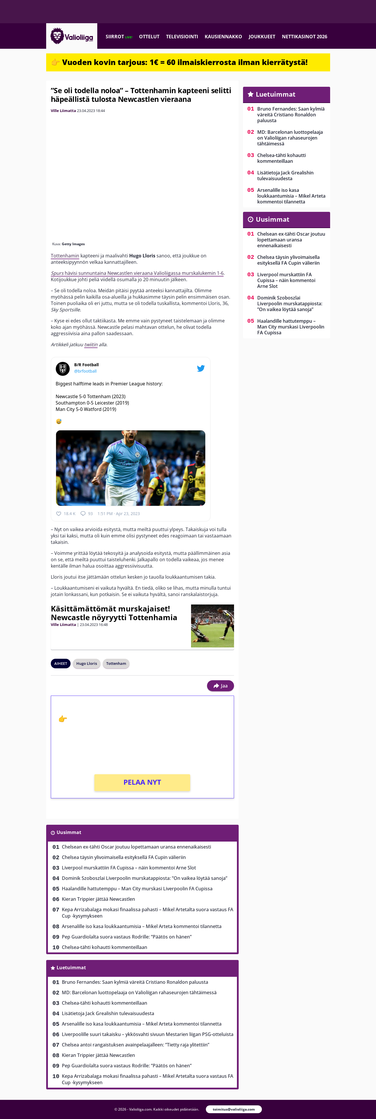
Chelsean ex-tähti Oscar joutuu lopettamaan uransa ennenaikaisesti (136, 847)
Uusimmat (69, 832)
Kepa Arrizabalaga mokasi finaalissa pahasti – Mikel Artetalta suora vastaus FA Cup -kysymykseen (147, 912)
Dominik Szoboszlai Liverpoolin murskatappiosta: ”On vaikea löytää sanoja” (144, 878)
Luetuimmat (71, 967)
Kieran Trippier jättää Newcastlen (98, 899)
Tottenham (116, 663)
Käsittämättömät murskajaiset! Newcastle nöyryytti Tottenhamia (114, 612)
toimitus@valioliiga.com (234, 1109)
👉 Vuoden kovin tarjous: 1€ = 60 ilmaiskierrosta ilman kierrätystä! (179, 62)
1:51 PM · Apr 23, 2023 (119, 513)
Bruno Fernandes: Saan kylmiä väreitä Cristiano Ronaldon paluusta (135, 982)
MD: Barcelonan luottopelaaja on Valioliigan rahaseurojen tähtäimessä (139, 992)
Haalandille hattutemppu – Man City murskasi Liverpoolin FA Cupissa (137, 888)
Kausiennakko (223, 36)
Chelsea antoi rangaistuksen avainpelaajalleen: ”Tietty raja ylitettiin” (135, 1045)
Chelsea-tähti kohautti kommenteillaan (104, 947)
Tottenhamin (65, 255)
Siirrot (119, 36)
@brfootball (85, 371)
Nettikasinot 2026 (304, 36)
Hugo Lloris (86, 663)
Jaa (220, 686)
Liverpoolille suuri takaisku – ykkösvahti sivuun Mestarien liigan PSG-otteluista (147, 1034)
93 (86, 514)
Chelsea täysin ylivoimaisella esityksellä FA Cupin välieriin (124, 857)
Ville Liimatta (63, 110)
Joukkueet (262, 36)
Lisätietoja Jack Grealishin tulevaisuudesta (108, 1013)
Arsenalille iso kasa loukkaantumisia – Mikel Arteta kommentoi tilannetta (142, 926)
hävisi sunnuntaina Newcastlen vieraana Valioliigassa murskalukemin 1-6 (137, 273)
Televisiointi (182, 36)
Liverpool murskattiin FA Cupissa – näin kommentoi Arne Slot (129, 867)
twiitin (91, 344)
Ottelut (149, 36)
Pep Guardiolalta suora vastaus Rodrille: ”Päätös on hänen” (127, 937)
